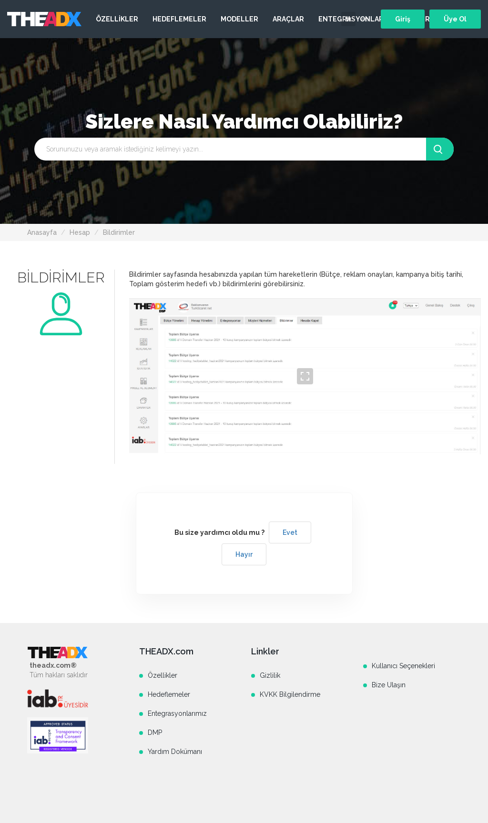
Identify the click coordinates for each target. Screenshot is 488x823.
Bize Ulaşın (389, 685)
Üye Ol (455, 19)
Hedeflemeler (169, 694)
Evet (290, 532)
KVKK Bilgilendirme (290, 694)
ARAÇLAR (288, 19)
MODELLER (239, 19)
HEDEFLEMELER (179, 19)
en (364, 19)
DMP (155, 732)
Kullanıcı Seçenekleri (403, 666)
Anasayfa (42, 232)
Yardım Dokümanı (175, 751)
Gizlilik (270, 675)
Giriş (402, 19)
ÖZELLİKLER (117, 19)
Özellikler (162, 675)
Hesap (80, 232)
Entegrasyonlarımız (177, 713)
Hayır (244, 554)
